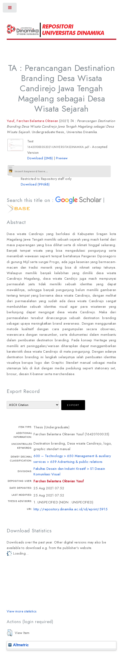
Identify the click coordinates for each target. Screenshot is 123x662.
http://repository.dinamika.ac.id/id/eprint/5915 (71, 509)
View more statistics (22, 611)
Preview (62, 158)
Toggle (10, 8)
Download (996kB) (35, 184)
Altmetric (18, 645)
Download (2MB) (40, 158)
